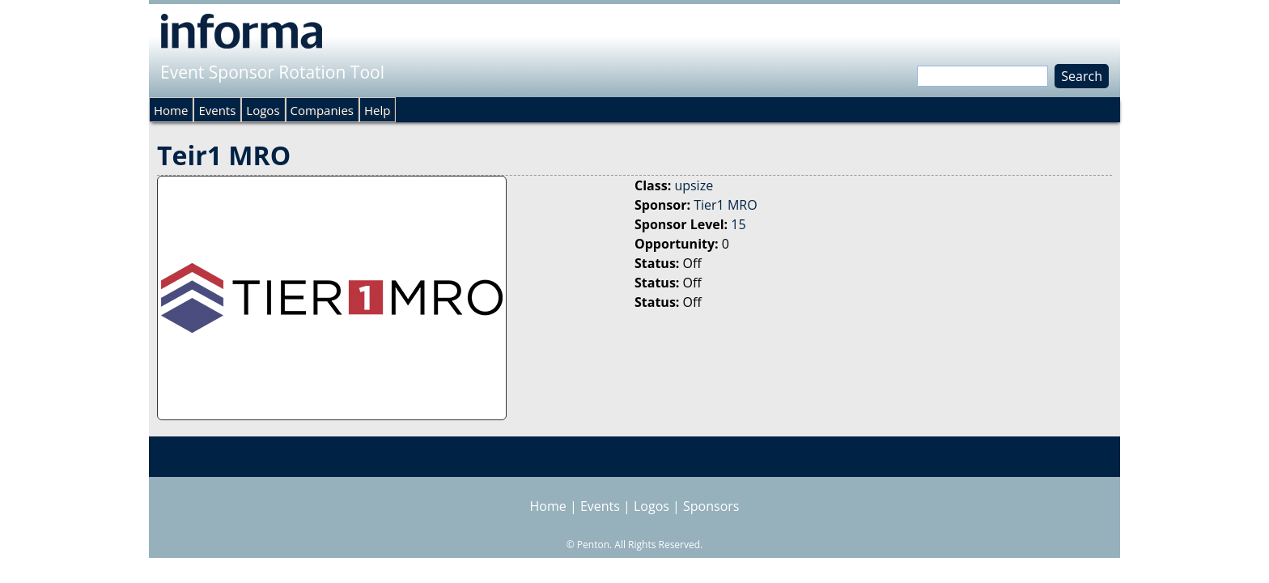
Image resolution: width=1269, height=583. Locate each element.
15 (738, 224)
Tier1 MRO (725, 205)
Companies (322, 110)
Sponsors (711, 506)
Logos (262, 110)
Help (377, 110)
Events (217, 110)
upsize (693, 185)
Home (171, 110)
